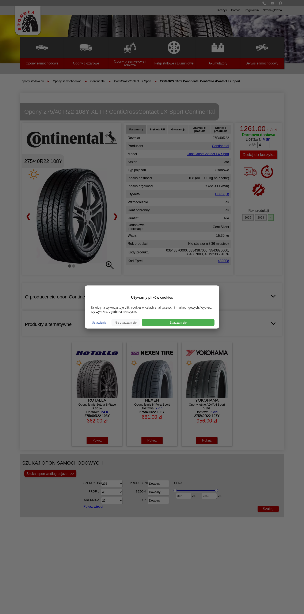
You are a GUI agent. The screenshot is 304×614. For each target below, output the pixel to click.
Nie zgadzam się (126, 322)
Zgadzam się (178, 322)
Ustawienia (99, 322)
